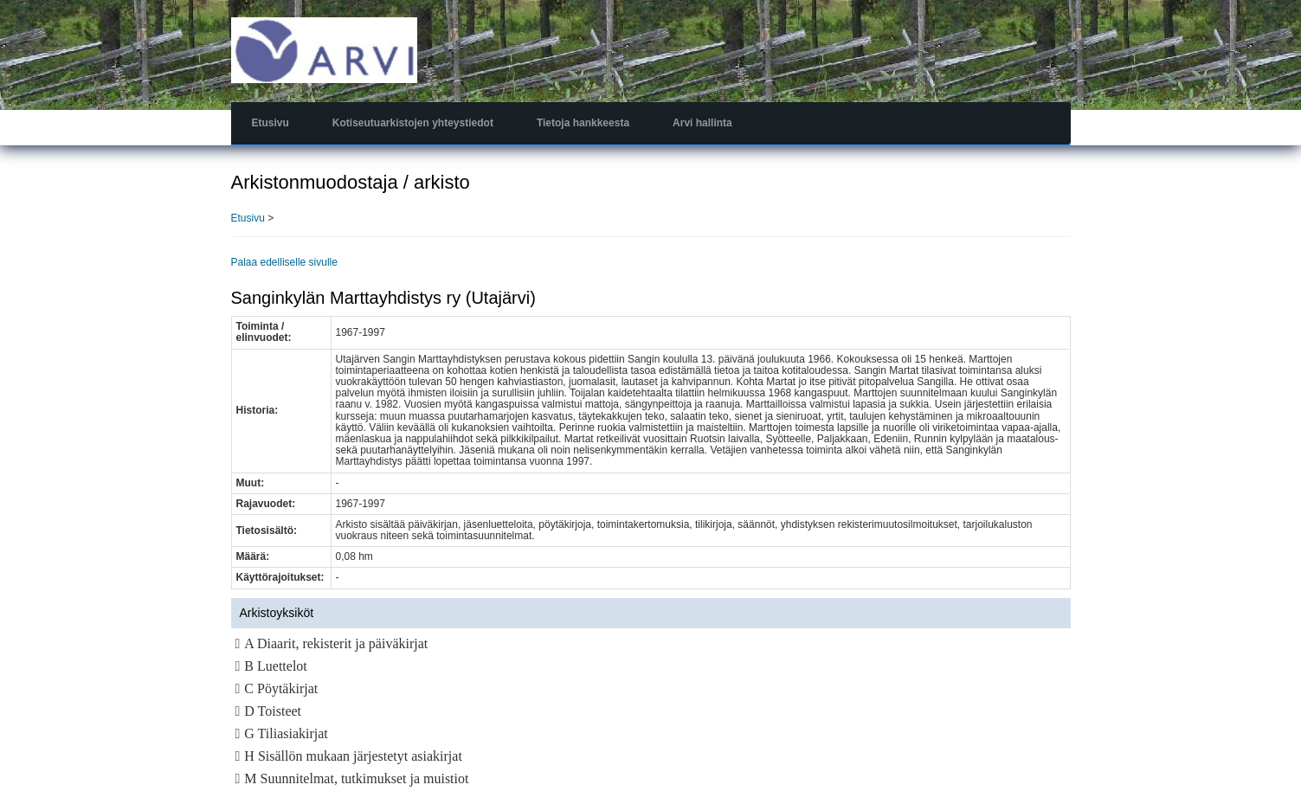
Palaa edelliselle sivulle (284, 262)
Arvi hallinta (702, 123)
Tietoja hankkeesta (583, 123)
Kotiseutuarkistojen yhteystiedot (412, 123)
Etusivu (270, 123)
